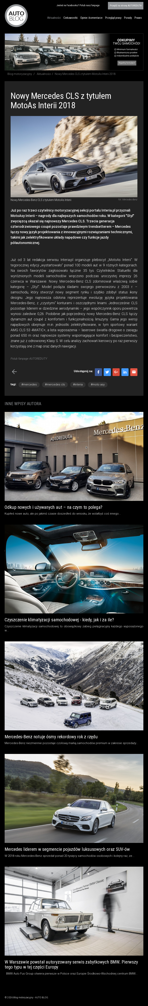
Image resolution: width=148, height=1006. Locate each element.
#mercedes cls (55, 384)
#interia (78, 384)
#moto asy (98, 384)
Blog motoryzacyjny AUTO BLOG (16, 15)
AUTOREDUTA (125, 5)
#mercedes (29, 384)
